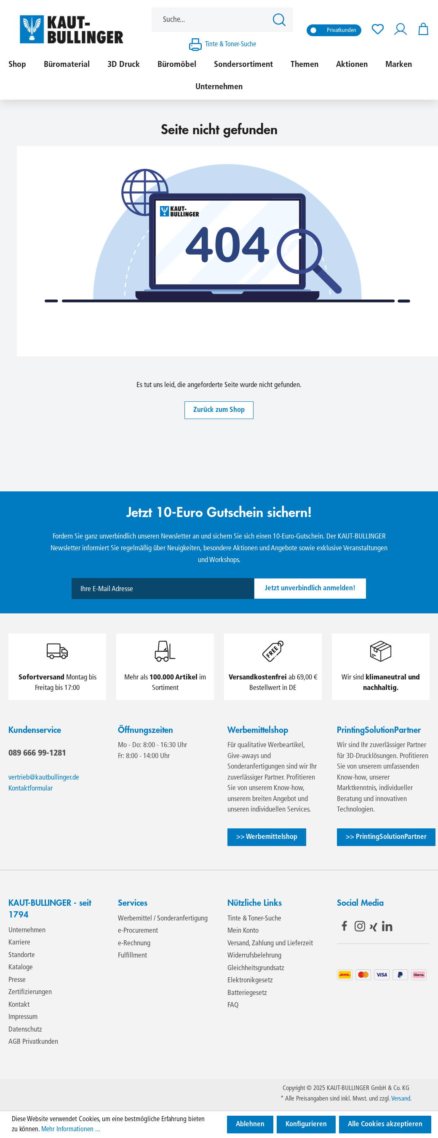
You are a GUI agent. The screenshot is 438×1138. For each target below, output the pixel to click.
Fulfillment (132, 955)
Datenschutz (25, 1029)
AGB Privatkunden (33, 1041)
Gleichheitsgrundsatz (255, 968)
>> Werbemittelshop (266, 837)
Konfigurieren (306, 1124)
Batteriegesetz (247, 993)
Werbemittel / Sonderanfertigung (163, 918)
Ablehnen (250, 1124)
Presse (17, 980)
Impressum (22, 1017)
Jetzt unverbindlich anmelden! (310, 588)
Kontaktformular (30, 788)
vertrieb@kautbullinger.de (43, 777)
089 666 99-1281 (37, 753)
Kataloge (20, 967)
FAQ (232, 1005)
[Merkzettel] (377, 29)
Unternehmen (26, 930)
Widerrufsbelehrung (254, 955)
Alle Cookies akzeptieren (385, 1124)
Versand (400, 1099)
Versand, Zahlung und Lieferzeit (270, 943)
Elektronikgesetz (250, 980)
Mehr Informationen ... (70, 1129)
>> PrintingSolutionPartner (386, 837)
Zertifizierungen (30, 992)
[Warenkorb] (421, 29)
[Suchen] (280, 20)
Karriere (19, 942)
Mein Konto (243, 930)
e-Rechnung (134, 943)
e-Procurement (138, 930)
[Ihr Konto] (400, 29)
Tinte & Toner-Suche (230, 44)
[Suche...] (210, 20)
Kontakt (18, 1004)
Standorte (21, 955)
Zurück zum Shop (219, 410)
